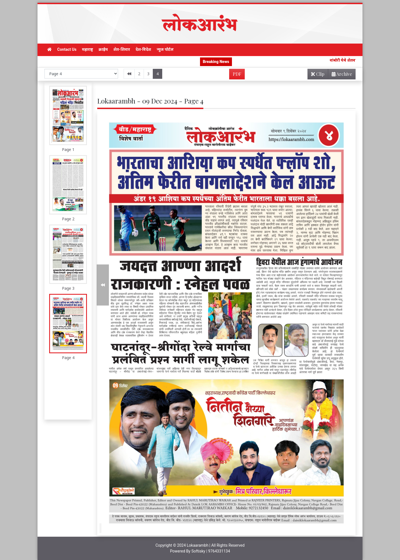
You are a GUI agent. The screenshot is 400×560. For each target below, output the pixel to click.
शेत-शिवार (121, 49)
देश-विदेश (143, 49)
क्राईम (103, 49)
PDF (237, 74)
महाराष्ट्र (87, 49)
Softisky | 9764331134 (210, 551)
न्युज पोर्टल (165, 49)
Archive (340, 75)
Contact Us (66, 49)
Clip (317, 74)
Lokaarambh (197, 545)
